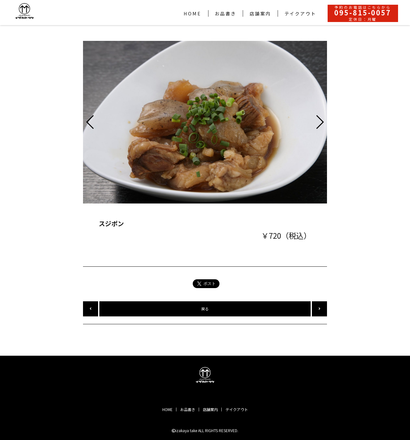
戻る (205, 308)
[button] (90, 122)
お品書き (187, 409)
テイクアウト (236, 409)
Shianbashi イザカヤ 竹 (24, 11)
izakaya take (186, 430)
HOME (167, 409)
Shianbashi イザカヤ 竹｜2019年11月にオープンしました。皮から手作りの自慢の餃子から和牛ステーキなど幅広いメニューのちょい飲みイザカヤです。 (205, 375)
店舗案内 (210, 409)
